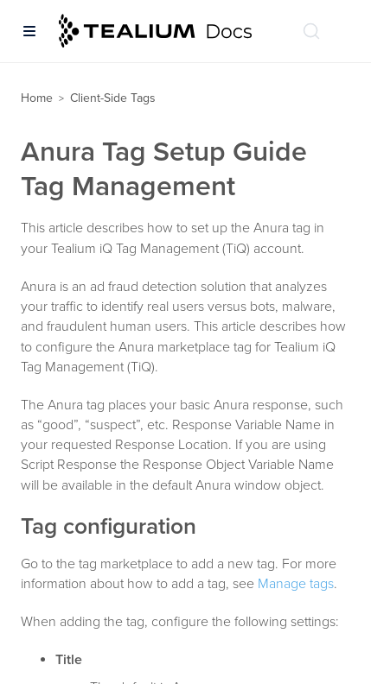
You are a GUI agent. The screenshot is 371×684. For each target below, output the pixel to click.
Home (37, 98)
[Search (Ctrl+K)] (311, 31)
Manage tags (296, 583)
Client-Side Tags (113, 98)
